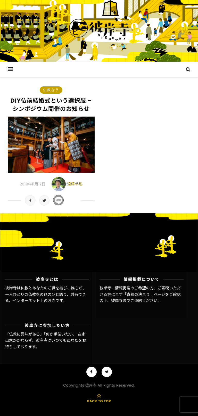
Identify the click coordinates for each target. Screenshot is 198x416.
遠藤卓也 (74, 183)
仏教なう (51, 90)
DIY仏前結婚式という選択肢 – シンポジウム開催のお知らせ (51, 105)
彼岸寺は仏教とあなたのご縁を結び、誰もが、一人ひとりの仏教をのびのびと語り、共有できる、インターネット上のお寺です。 (45, 294)
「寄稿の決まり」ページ (144, 294)
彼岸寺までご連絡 (126, 300)
